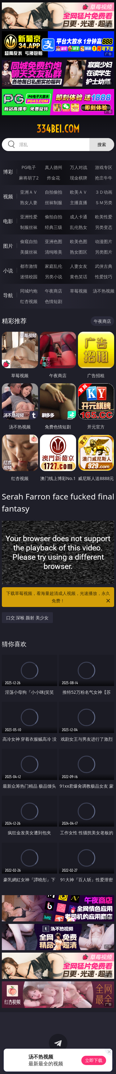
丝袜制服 (53, 202)
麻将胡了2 (29, 178)
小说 (8, 270)
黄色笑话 (78, 277)
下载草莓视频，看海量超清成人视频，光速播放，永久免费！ (58, 597)
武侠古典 (103, 266)
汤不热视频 (103, 291)
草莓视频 (78, 291)
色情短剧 (53, 301)
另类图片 (103, 252)
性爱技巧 (103, 277)
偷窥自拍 (28, 241)
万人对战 (78, 167)
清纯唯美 (53, 252)
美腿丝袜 (28, 252)
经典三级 (53, 227)
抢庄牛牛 (103, 178)
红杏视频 (28, 301)
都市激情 (28, 266)
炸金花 (53, 178)
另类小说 (53, 277)
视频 (8, 196)
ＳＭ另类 (103, 202)
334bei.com (58, 129)
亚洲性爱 (28, 217)
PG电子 (28, 167)
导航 (8, 295)
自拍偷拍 (53, 192)
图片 (8, 245)
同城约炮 (28, 291)
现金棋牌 (78, 178)
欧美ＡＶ (78, 192)
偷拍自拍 (53, 217)
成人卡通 (78, 217)
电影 (8, 221)
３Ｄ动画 (103, 192)
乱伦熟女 (78, 227)
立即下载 (93, 1060)
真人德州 (53, 167)
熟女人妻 (28, 202)
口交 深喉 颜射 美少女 (27, 618)
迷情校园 (28, 277)
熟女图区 (78, 252)
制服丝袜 (28, 227)
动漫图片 (103, 241)
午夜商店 (53, 291)
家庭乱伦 (53, 266)
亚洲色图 (53, 241)
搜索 (101, 144)
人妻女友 (78, 266)
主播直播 (78, 202)
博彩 (8, 171)
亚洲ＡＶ (28, 192)
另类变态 (103, 227)
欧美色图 (78, 241)
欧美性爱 (103, 217)
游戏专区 (103, 167)
